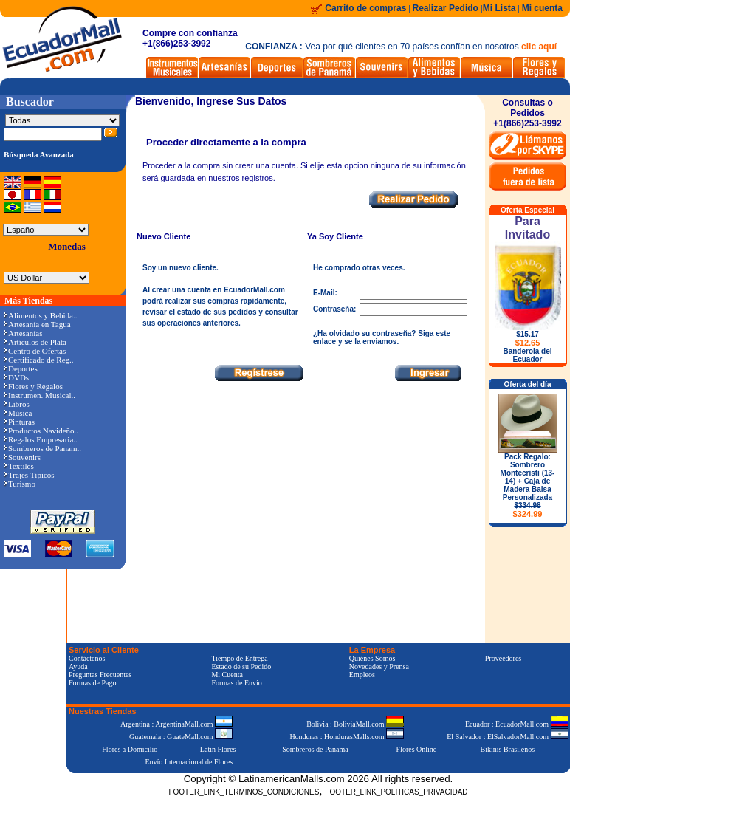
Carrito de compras (365, 8)
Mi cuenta (542, 8)
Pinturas (19, 421)
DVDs (16, 377)
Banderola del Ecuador (527, 355)
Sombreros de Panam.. (42, 448)
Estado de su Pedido (241, 666)
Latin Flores (218, 749)
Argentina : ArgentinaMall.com (176, 724)
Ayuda (78, 666)
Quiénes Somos (372, 658)
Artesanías (23, 333)
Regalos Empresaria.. (41, 439)
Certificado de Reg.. (39, 359)
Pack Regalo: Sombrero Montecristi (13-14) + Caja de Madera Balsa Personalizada (528, 485)
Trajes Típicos (29, 474)
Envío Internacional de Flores (189, 762)
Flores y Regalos (33, 386)
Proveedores (503, 658)
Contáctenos (87, 658)
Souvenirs (22, 457)
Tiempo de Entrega (239, 658)
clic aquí (539, 46)
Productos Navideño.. (41, 430)
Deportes (21, 368)
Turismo (19, 483)
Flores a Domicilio (129, 749)
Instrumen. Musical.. (39, 395)
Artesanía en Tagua (37, 324)
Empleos (362, 675)
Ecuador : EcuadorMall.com (516, 724)
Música (18, 412)
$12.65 (527, 342)
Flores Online (416, 749)
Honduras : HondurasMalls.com (346, 737)
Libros (17, 404)
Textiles (19, 466)
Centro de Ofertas (35, 350)
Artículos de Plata (35, 341)
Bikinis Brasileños (508, 749)
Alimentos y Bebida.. (41, 315)
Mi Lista (499, 8)
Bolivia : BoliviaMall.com (355, 724)
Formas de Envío (236, 683)
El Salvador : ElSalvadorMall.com (507, 737)
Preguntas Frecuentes (100, 675)
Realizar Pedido (447, 8)
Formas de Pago (92, 683)
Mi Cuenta (227, 675)
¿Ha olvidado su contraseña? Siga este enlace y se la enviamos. (381, 337)
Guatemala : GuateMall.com (181, 737)
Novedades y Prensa (379, 666)
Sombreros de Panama (315, 749)
